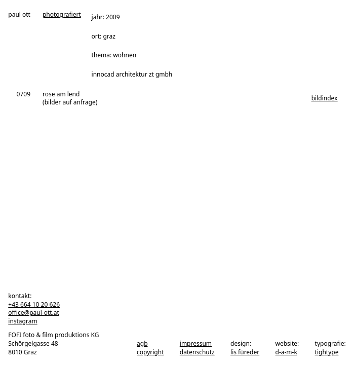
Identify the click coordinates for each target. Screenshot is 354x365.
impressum (196, 343)
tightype (327, 352)
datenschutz (197, 352)
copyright (150, 352)
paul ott (19, 15)
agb (142, 343)
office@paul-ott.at (33, 312)
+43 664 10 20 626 (34, 304)
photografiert (62, 15)
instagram (22, 321)
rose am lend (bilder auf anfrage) (70, 98)
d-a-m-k (286, 352)
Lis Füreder (244, 352)
